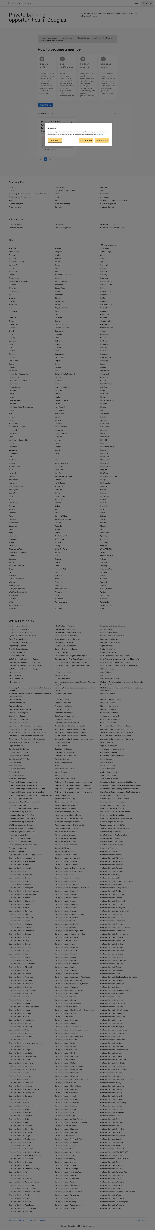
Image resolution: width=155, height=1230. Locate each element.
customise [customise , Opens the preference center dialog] (54, 140)
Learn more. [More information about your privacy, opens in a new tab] (100, 134)
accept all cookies (102, 140)
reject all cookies (86, 140)
